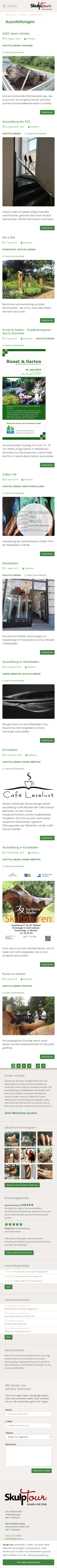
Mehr (8, 1287)
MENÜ (12, 6)
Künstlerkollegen (33, 486)
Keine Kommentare (13, 52)
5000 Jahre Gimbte (16, 33)
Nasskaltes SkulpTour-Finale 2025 (20, 1316)
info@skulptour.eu (14, 1538)
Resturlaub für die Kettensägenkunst (31, 1271)
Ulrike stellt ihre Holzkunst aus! (28, 1281)
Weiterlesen (47, 112)
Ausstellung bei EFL (16, 121)
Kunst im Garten (14, 974)
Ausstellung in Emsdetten (20, 847)
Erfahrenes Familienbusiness (18, 1331)
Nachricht (10, 1444)
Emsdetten (10, 749)
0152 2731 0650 (13, 1535)
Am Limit (8, 237)
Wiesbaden (10, 563)
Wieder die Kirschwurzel (16, 1324)
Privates (27, 985)
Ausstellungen (11, 45)
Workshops (9, 249)
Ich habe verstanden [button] (28, 1562)
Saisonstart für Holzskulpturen (28, 1276)
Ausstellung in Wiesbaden (20, 661)
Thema (9, 1432)
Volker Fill (9, 474)
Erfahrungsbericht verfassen (19, 1252)
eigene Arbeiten (11, 673)
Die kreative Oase (15, 1523)
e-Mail (8, 1421)
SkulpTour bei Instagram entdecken (22, 1185)
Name (8, 1409)
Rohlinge (27, 45)
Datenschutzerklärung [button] (38, 1555)
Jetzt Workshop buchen (21, 1113)
